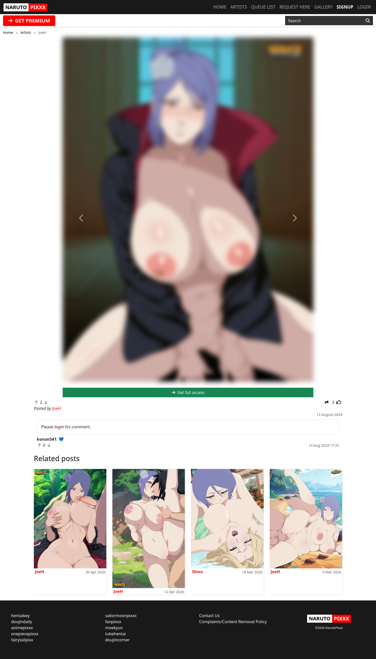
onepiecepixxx (24, 634)
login (59, 427)
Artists (238, 7)
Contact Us (209, 615)
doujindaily (21, 621)
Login (364, 7)
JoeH (39, 571)
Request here (295, 7)
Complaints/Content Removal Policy (233, 621)
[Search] (368, 20)
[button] (81, 218)
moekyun (114, 627)
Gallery (323, 7)
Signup (345, 7)
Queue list (263, 7)
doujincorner (117, 640)
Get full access (188, 392)
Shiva (197, 571)
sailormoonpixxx (121, 615)
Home (219, 7)
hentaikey (20, 615)
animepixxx (22, 627)
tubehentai (115, 634)
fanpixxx (113, 621)
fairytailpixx (22, 640)
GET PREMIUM (29, 20)
